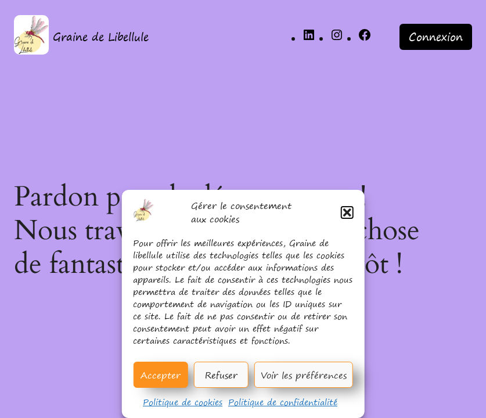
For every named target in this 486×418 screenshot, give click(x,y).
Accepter (161, 375)
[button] (347, 212)
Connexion (436, 37)
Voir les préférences (304, 375)
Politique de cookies (182, 402)
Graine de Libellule (101, 37)
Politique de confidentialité (282, 402)
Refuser (221, 375)
